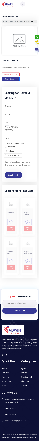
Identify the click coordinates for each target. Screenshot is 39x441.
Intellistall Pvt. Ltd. (30, 437)
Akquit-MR (10, 253)
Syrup (23, 368)
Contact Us (6, 381)
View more (11, 229)
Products (13, 22)
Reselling (10, 147)
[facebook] (6, 355)
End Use (9, 151)
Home (5, 22)
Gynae (24, 385)
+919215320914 (10, 408)
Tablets (24, 373)
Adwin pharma (23, 434)
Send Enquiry (10, 79)
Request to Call (10, 74)
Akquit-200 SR (27, 214)
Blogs (4, 385)
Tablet (21, 22)
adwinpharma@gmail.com (15, 421)
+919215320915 (10, 414)
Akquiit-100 (10, 214)
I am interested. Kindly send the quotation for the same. (19, 164)
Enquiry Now (11, 222)
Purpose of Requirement (14, 143)
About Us (5, 373)
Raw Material (12, 155)
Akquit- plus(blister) (28, 253)
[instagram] (2, 355)
